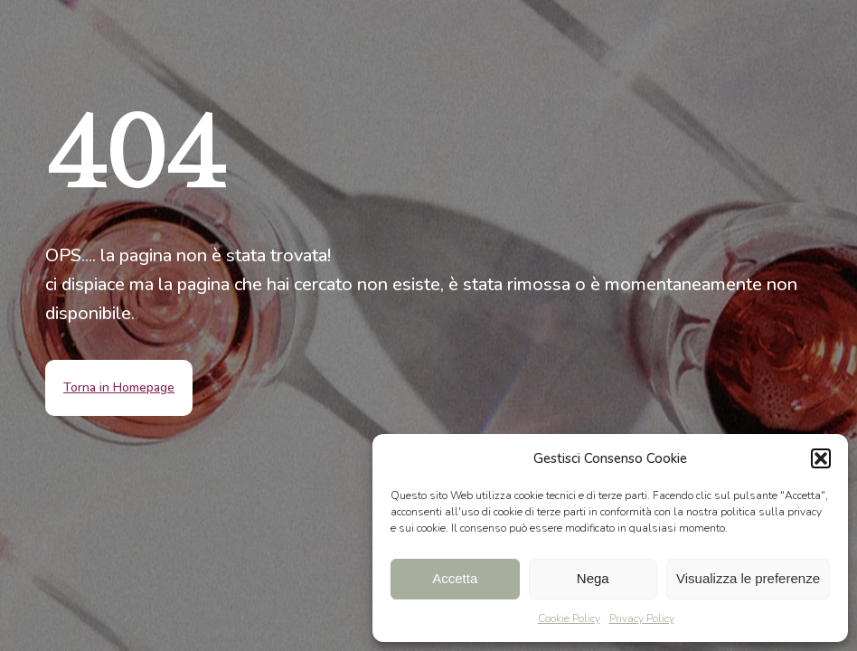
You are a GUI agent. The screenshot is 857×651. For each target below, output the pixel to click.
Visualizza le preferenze (748, 578)
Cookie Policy (569, 618)
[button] (821, 458)
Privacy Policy (641, 618)
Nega (593, 578)
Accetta (454, 578)
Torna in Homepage (118, 387)
